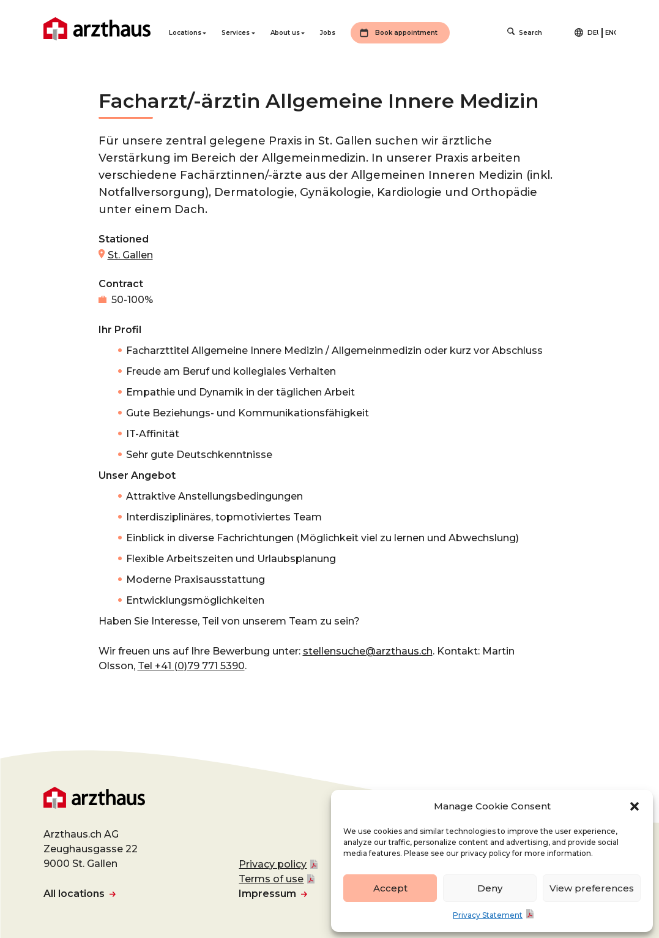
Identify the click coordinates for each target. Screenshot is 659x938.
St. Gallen (130, 255)
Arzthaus (97, 28)
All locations (74, 893)
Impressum (267, 893)
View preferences (591, 888)
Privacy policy (273, 864)
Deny (489, 888)
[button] (634, 806)
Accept (390, 888)
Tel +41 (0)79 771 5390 (191, 666)
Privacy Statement (488, 915)
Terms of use (271, 879)
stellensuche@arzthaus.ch (368, 651)
